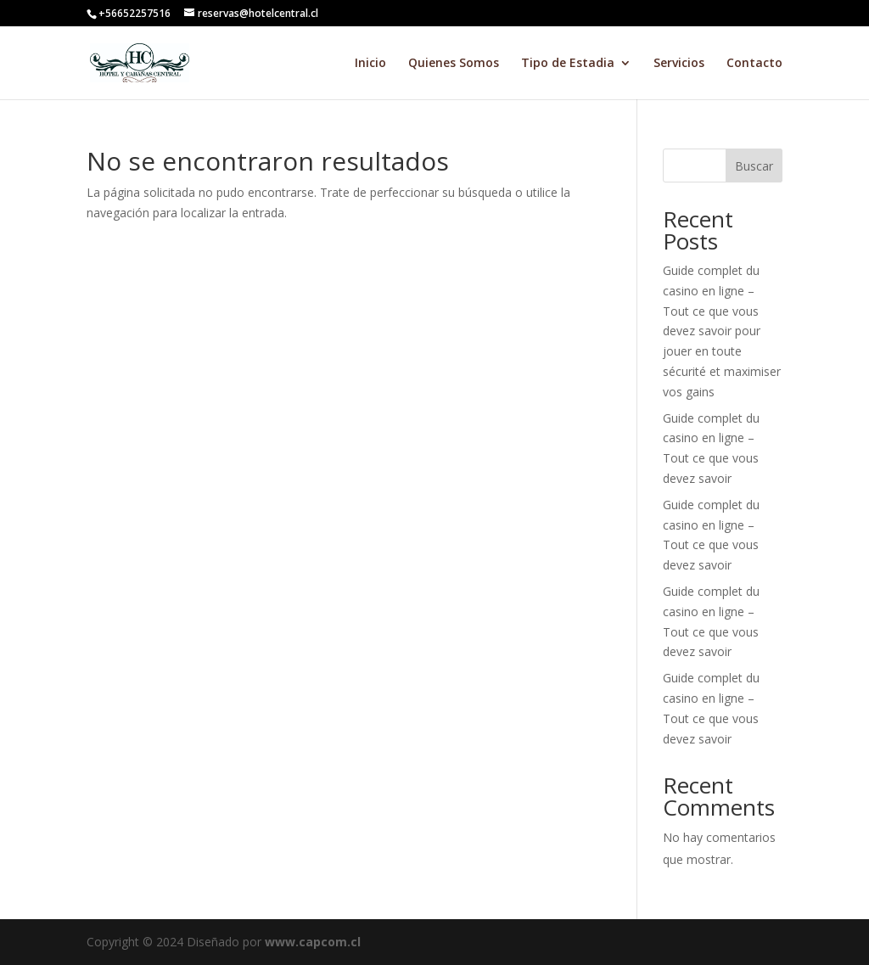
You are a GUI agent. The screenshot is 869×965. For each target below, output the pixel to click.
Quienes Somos (453, 63)
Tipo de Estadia (567, 63)
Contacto (754, 63)
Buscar (754, 166)
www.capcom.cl (313, 942)
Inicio (370, 63)
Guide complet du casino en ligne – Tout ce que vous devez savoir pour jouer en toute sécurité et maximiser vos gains (722, 331)
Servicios (678, 63)
